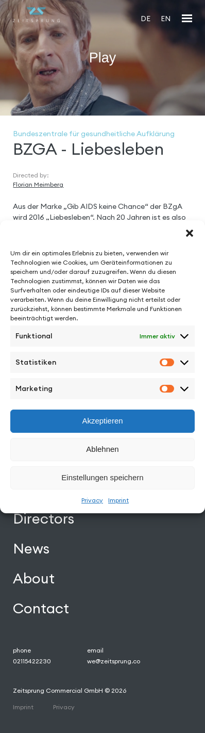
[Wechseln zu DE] (145, 18)
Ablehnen (102, 449)
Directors (43, 518)
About (34, 578)
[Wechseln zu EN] (166, 18)
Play (102, 57)
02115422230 (32, 661)
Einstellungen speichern (102, 477)
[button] (189, 233)
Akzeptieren (102, 420)
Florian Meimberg (38, 184)
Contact (41, 608)
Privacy (92, 500)
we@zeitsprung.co (113, 661)
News (31, 548)
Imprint (118, 500)
